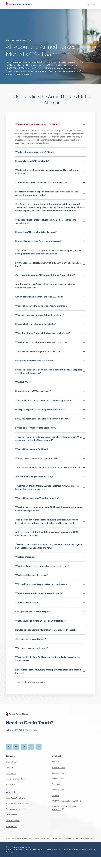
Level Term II (11, 773)
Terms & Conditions (53, 849)
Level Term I (10, 767)
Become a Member (59, 773)
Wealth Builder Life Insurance (17, 803)
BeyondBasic (11, 762)
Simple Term (10, 784)
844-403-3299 (21, 730)
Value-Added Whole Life (15, 798)
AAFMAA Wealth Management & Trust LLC (64, 807)
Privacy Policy (38, 849)
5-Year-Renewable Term (15, 779)
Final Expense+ (12, 815)
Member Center (58, 778)
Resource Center (58, 767)
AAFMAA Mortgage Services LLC (67, 801)
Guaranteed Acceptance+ (16, 809)
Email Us (34, 730)
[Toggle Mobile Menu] (93, 4)
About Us (55, 762)
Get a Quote (57, 784)
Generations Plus (13, 820)
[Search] (87, 4)
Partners (55, 795)
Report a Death (58, 790)
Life (11, 826)
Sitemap (92, 849)
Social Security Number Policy (75, 849)
